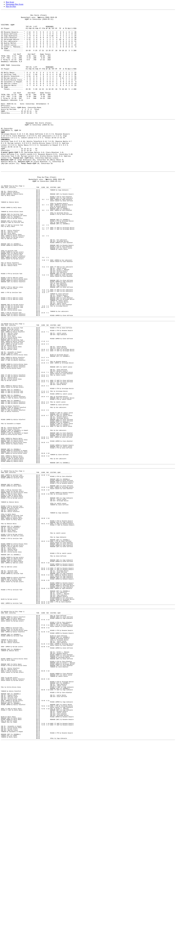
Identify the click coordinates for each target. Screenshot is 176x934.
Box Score (10, 2)
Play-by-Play (11, 6)
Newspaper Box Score (14, 4)
